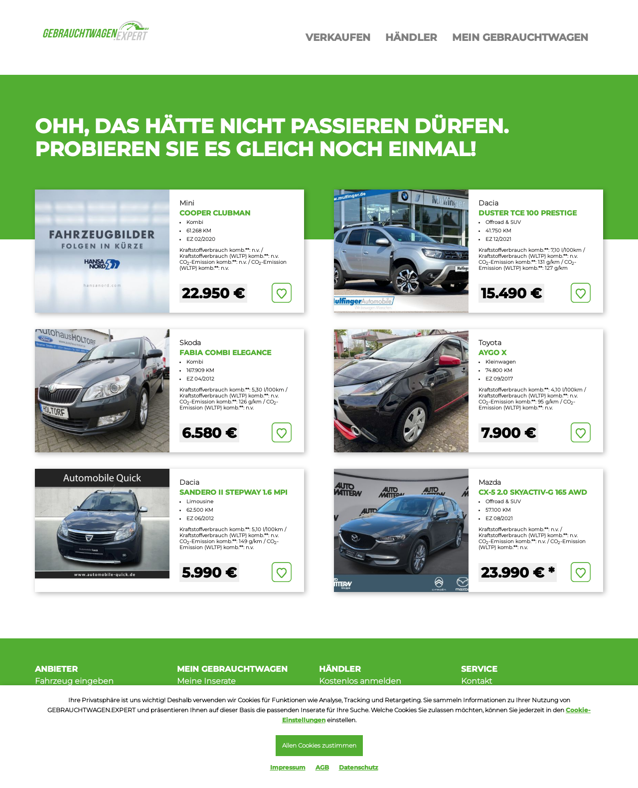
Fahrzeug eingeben (74, 681)
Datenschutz (358, 767)
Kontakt (476, 681)
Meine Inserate (206, 681)
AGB (322, 767)
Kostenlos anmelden (360, 681)
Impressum (288, 767)
